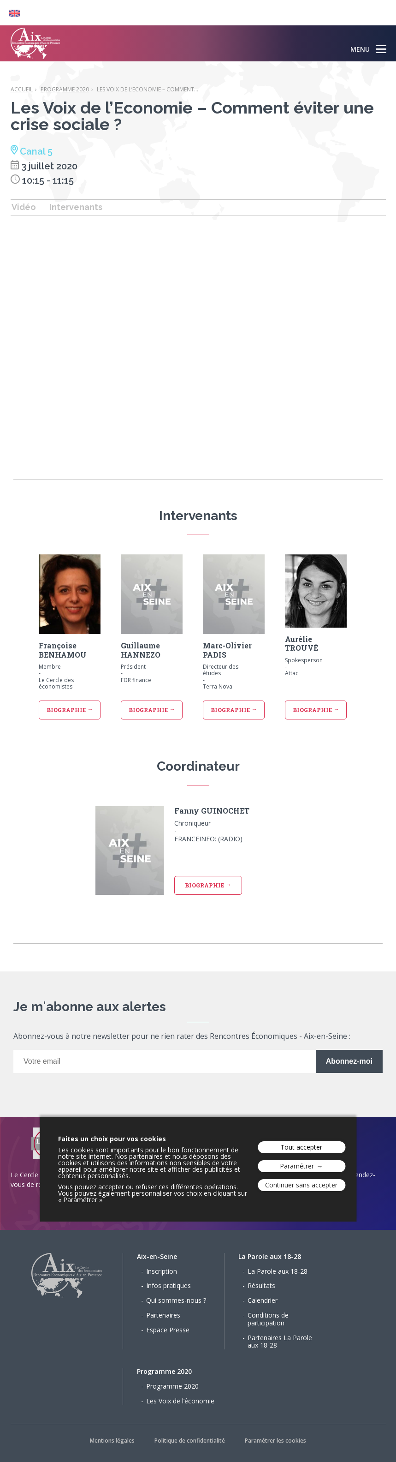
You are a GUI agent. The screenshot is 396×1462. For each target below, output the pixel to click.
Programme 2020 (65, 89)
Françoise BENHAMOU (63, 650)
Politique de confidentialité (189, 1440)
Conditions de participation (268, 1319)
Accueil (22, 89)
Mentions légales (112, 1440)
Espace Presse (167, 1329)
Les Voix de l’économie (180, 1400)
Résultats (261, 1285)
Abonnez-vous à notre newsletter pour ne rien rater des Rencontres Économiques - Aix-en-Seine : (181, 1036)
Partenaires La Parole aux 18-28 (280, 1341)
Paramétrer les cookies (275, 1440)
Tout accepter (301, 1147)
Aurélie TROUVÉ (301, 643)
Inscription (161, 1271)
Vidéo (24, 207)
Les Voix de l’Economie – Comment (147, 89)
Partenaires (163, 1315)
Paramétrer (297, 1166)
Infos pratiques (168, 1285)
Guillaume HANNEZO (140, 650)
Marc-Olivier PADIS (227, 650)
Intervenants (75, 207)
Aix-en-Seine (157, 1256)
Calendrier (263, 1300)
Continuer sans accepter (301, 1184)
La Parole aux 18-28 (269, 1256)
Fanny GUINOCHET (211, 810)
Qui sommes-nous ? (176, 1300)
